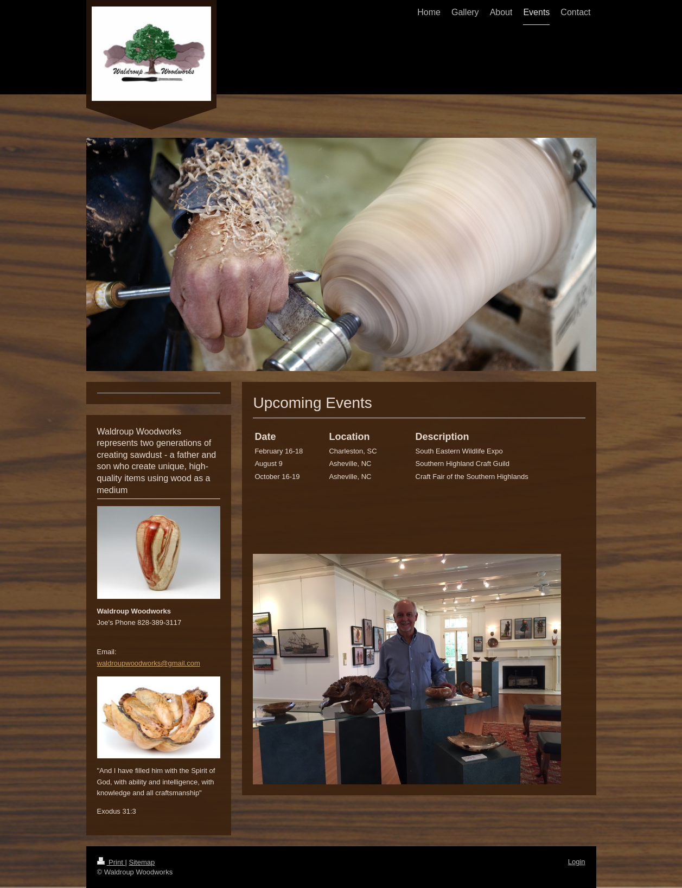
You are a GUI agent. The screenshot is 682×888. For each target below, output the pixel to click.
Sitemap (142, 862)
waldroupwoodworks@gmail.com (148, 663)
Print (111, 862)
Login (576, 862)
